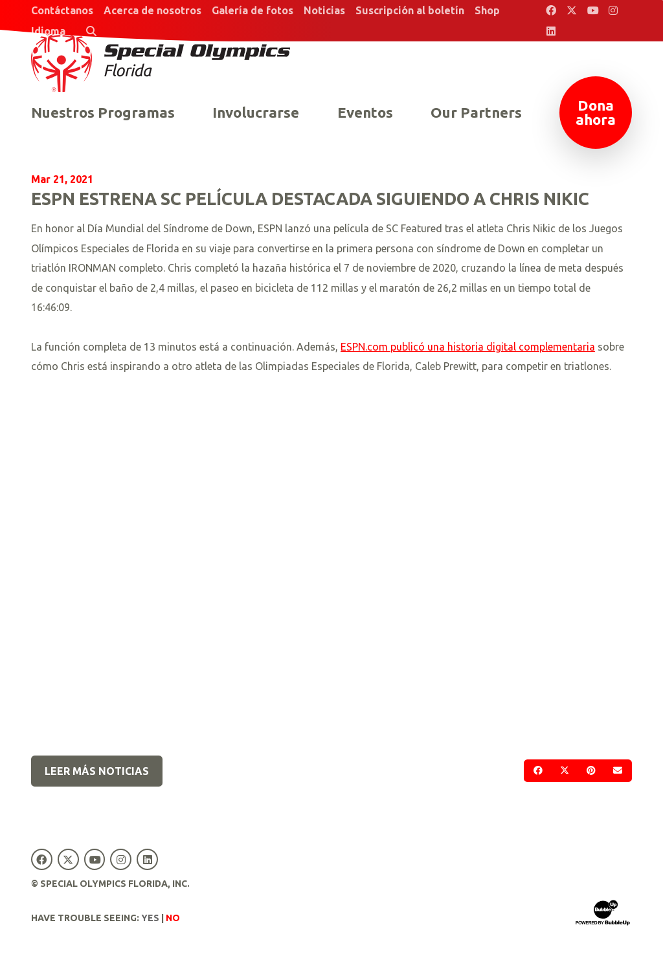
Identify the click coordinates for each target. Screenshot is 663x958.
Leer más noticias (97, 771)
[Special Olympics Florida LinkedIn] (551, 31)
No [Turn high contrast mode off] (173, 918)
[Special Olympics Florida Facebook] (551, 10)
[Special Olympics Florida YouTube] (592, 10)
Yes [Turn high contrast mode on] (150, 918)
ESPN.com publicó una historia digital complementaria (468, 347)
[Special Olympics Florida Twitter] (571, 10)
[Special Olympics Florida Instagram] (613, 10)
